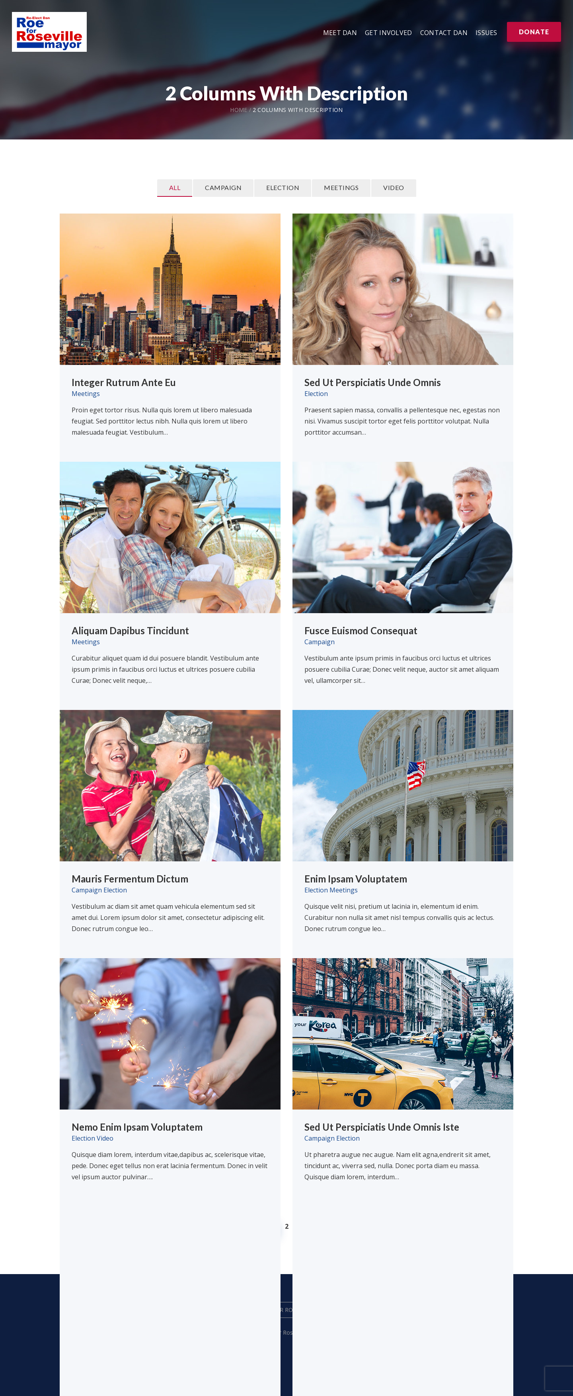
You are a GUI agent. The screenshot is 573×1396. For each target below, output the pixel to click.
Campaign (223, 187)
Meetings (341, 187)
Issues (486, 32)
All (175, 187)
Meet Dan (340, 32)
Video (393, 187)
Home (238, 110)
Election (282, 187)
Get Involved (388, 32)
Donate (534, 31)
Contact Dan (444, 32)
